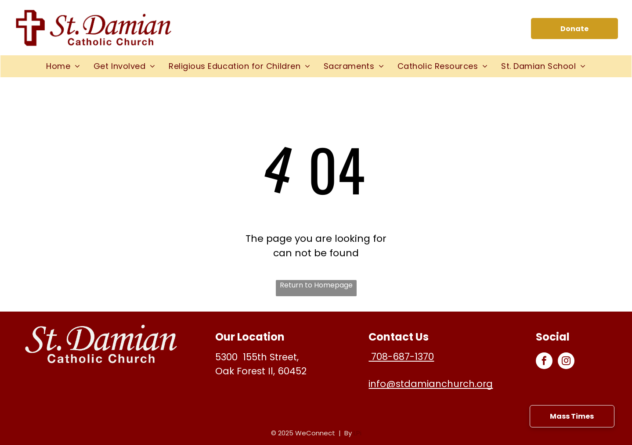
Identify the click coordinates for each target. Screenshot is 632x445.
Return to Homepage (316, 285)
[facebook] (544, 361)
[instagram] (566, 361)
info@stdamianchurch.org (430, 383)
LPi (357, 433)
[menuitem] (63, 66)
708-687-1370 (401, 356)
